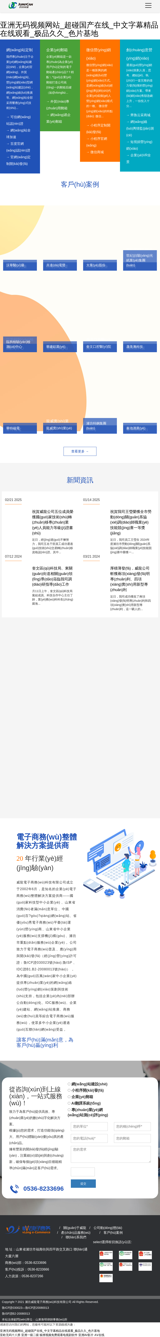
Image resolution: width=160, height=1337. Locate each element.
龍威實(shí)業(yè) (59, 428)
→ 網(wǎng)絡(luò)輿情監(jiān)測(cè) (140, 128)
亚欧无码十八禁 (10, 1335)
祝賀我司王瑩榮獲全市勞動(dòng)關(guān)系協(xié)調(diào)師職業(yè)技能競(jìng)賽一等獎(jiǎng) (130, 522)
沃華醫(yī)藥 (15, 265)
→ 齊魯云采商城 (138, 115)
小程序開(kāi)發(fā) (86, 1090)
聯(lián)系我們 (76, 1237)
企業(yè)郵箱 (80, 1097)
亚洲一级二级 (30, 1335)
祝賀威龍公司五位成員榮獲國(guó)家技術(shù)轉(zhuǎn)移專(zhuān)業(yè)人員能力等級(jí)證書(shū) (52, 522)
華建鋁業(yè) (55, 346)
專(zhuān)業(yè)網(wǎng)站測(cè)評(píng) (88, 1112)
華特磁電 (13, 428)
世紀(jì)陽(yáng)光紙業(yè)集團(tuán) (139, 260)
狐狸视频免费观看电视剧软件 (59, 1335)
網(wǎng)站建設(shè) (88, 1084)
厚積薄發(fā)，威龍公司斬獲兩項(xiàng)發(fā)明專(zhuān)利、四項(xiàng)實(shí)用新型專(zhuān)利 (130, 579)
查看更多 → (80, 451)
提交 (83, 1183)
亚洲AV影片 (86, 1335)
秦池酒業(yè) (135, 428)
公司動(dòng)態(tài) (108, 1228)
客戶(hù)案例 (113, 1232)
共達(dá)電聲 (55, 265)
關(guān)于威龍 (74, 1228)
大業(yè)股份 (95, 265)
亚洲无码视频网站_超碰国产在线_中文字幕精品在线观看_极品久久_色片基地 (79, 29)
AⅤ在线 (99, 1335)
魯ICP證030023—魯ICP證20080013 (25, 1307)
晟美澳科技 (134, 346)
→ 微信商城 (95, 152)
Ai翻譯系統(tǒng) (84, 1103)
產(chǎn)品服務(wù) (75, 1232)
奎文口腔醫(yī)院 (98, 346)
